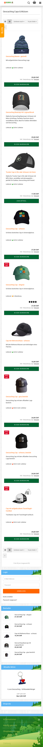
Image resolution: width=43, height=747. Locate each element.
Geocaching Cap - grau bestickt (17, 397)
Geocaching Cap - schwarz (15, 229)
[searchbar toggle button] (29, 3)
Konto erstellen (8, 597)
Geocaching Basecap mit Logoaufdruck (20, 112)
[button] (5, 21)
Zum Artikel (21, 201)
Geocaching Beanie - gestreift (16, 56)
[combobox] (19, 21)
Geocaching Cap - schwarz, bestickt (18, 453)
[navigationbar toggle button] (40, 3)
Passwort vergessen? (10, 600)
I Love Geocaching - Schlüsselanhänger (21, 689)
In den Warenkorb (21, 84)
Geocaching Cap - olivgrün (15, 285)
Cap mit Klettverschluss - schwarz (18, 341)
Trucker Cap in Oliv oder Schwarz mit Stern (21, 172)
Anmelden (21, 591)
